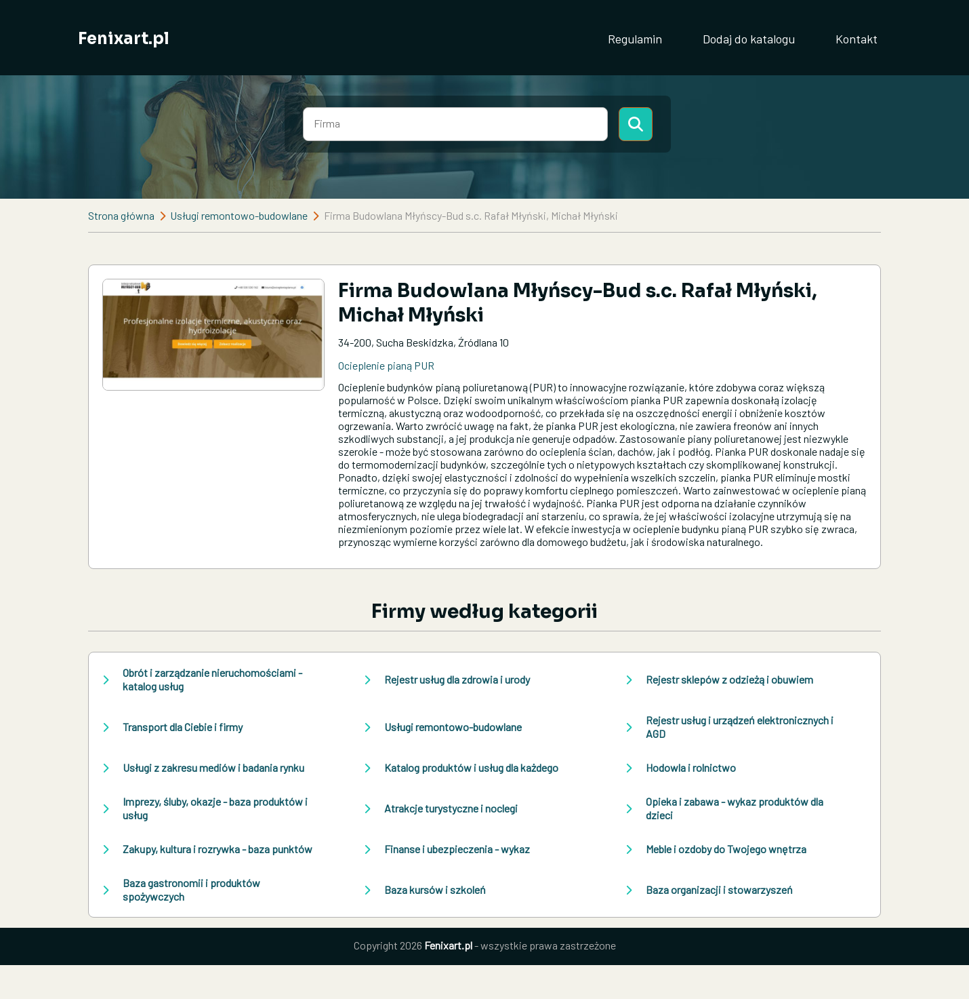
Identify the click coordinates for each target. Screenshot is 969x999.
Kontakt (857, 38)
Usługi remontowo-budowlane (239, 215)
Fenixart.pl (123, 39)
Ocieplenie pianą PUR (386, 365)
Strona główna (121, 215)
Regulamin (635, 38)
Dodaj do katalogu (749, 38)
